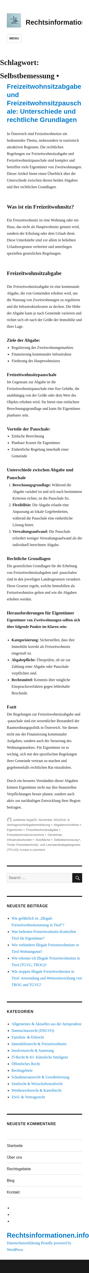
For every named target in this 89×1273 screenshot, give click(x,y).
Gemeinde (55, 835)
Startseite (15, 1146)
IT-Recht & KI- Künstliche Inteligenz (40, 1057)
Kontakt (13, 1192)
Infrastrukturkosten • (20, 840)
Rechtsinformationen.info (48, 1235)
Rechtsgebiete (22, 1070)
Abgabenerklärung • (38, 825)
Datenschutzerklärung (23, 1243)
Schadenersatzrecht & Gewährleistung (40, 1077)
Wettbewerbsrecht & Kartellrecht (36, 1090)
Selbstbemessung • (67, 840)
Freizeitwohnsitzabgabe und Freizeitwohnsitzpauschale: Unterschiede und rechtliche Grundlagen (44, 103)
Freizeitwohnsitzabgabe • (43, 830)
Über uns (14, 1157)
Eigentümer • (15, 830)
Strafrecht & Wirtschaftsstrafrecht (37, 1084)
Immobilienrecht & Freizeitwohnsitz (39, 1044)
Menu (14, 38)
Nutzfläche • (44, 840)
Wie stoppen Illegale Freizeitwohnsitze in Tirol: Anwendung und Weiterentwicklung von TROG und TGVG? (47, 978)
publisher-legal (23, 820)
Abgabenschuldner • (67, 825)
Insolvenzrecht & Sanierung (33, 1050)
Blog (10, 1181)
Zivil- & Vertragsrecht (28, 1097)
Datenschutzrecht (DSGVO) (33, 1031)
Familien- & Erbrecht (28, 1037)
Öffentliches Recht (26, 1064)
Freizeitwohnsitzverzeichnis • (26, 835)
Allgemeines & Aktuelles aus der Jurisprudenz (46, 1024)
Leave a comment (33, 850)
